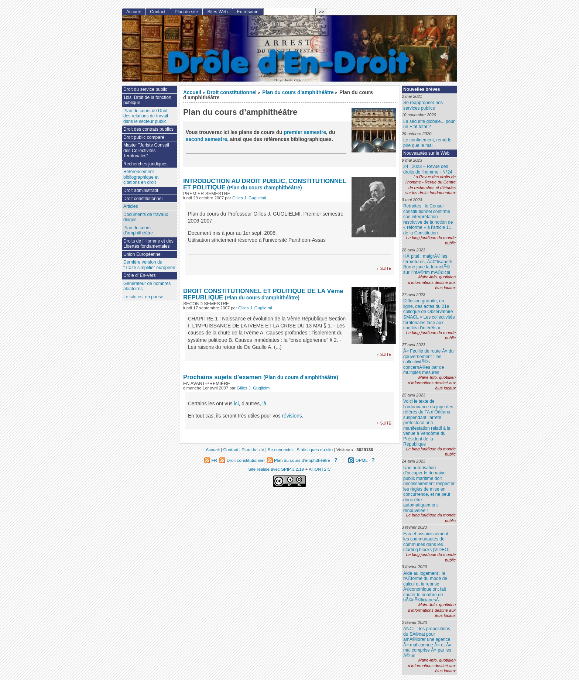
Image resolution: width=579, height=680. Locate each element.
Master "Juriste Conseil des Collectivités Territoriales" (146, 150)
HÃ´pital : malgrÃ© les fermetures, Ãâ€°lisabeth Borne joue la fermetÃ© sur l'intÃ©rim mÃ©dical (427, 264)
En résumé (247, 11)
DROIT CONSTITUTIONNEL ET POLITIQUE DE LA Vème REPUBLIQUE (263, 294)
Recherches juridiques (145, 163)
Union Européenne (142, 254)
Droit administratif (140, 190)
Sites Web (217, 11)
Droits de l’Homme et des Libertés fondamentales (148, 243)
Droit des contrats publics (148, 129)
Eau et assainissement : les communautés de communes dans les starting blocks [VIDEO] (426, 542)
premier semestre (305, 132)
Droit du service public (145, 89)
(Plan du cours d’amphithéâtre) (264, 187)
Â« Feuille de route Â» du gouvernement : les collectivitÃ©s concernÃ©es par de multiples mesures (428, 361)
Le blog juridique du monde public (431, 240)
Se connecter (280, 449)
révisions (292, 416)
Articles (130, 206)
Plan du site (186, 11)
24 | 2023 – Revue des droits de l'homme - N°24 (427, 169)
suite (385, 268)
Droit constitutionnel (231, 92)
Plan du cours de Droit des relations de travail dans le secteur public (145, 116)
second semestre (206, 139)
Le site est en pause (143, 296)
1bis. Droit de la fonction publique (147, 100)
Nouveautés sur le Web (426, 153)
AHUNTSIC (320, 469)
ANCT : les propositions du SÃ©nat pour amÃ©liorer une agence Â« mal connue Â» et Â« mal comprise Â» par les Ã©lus (427, 642)
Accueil (192, 92)
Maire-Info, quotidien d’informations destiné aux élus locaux (432, 282)
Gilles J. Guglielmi (249, 198)
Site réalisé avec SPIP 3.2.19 (276, 469)
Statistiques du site (315, 449)
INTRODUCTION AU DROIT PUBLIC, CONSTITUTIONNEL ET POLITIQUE (264, 184)
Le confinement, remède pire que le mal (427, 142)
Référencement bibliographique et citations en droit (140, 177)
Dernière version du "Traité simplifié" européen (149, 265)
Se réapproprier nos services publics (423, 105)
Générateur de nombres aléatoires (147, 286)
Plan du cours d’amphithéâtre (297, 92)
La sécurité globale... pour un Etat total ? (429, 124)
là (265, 403)
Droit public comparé (143, 137)
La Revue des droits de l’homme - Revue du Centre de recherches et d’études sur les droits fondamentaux (430, 185)
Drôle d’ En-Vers (139, 275)
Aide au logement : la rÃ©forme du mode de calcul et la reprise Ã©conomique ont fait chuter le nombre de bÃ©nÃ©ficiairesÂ (425, 587)
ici (236, 403)
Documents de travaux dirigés (145, 217)
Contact (157, 11)
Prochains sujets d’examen (222, 377)
